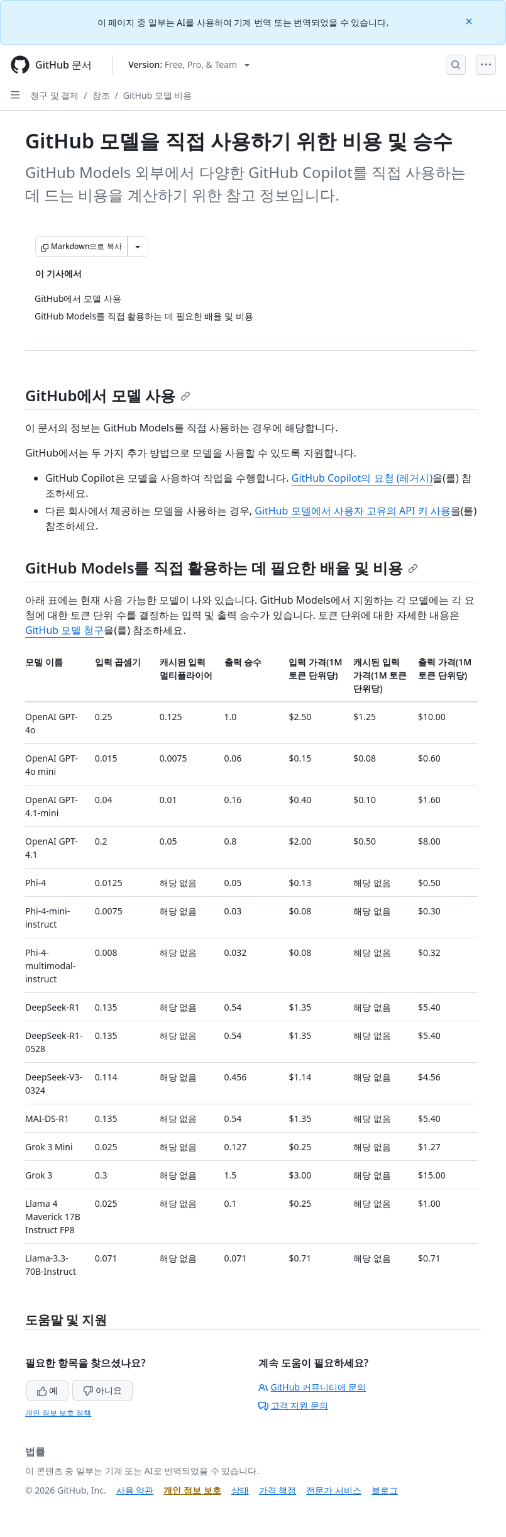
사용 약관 (135, 1490)
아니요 (102, 1390)
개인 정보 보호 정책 (58, 1412)
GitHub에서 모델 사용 (107, 395)
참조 (101, 95)
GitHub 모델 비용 (157, 95)
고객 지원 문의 (293, 1405)
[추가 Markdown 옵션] (137, 246)
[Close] (470, 20)
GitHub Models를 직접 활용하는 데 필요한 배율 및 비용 (221, 567)
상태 (240, 1490)
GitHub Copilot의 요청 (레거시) (362, 478)
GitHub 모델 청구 (64, 630)
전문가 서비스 (333, 1490)
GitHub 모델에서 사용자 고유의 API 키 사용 (352, 511)
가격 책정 (278, 1490)
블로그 (384, 1490)
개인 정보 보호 (192, 1490)
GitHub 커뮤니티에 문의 (312, 1387)
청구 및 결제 (54, 95)
